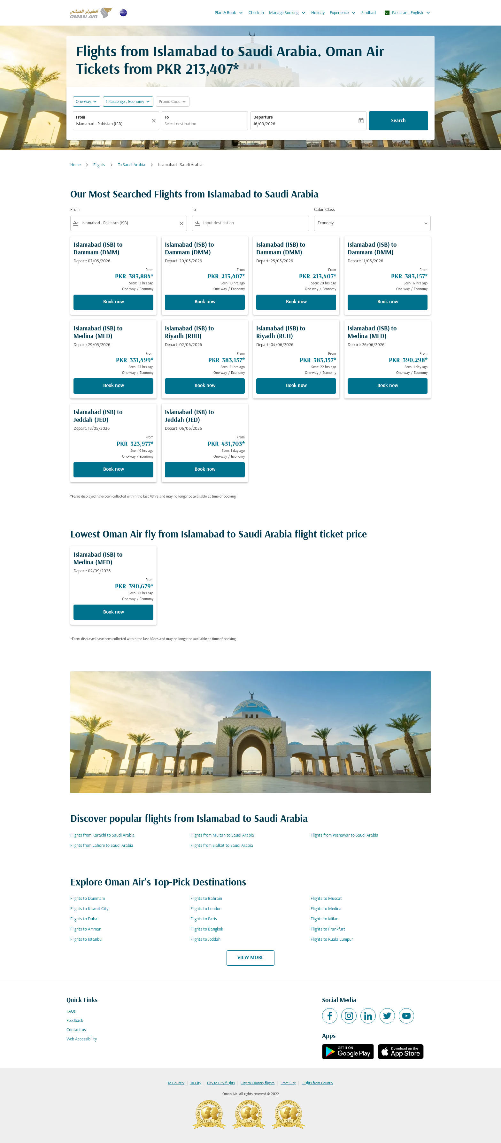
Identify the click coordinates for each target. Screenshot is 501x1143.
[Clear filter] (181, 223)
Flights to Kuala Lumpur (332, 939)
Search (398, 120)
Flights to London (205, 909)
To (167, 117)
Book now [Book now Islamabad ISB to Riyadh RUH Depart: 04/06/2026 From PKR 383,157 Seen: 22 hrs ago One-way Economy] (296, 385)
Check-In (256, 13)
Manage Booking (289, 12)
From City (288, 1083)
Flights (99, 165)
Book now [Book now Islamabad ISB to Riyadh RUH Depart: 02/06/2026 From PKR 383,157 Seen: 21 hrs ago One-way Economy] (205, 385)
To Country (176, 1083)
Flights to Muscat (326, 898)
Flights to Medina (326, 909)
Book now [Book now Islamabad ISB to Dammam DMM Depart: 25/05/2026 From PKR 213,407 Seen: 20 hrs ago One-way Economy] (296, 302)
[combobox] (113, 124)
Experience (344, 12)
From (80, 117)
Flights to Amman (85, 929)
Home (75, 165)
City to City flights (221, 1083)
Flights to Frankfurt (328, 929)
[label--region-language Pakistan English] (407, 12)
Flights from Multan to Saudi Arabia (222, 835)
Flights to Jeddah (205, 939)
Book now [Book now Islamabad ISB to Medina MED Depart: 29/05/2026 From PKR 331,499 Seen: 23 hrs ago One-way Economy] (113, 385)
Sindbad (368, 13)
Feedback (74, 1020)
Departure (263, 117)
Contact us (76, 1030)
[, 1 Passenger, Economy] (125, 101)
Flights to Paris (203, 919)
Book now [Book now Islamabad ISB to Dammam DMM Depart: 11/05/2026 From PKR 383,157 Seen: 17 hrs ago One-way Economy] (387, 302)
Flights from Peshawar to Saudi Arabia (344, 835)
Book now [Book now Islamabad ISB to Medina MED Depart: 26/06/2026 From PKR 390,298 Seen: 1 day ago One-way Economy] (387, 385)
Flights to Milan (324, 919)
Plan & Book (230, 12)
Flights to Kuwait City (89, 909)
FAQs (71, 1011)
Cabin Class (324, 209)
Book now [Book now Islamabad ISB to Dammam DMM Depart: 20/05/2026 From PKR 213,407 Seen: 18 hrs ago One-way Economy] (205, 302)
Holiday (318, 13)
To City (195, 1083)
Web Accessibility (81, 1039)
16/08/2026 (264, 124)
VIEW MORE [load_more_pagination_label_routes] (250, 957)
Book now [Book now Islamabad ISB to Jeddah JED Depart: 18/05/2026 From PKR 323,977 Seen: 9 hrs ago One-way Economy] (113, 469)
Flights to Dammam (87, 898)
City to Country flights (257, 1083)
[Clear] (154, 121)
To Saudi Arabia (131, 165)
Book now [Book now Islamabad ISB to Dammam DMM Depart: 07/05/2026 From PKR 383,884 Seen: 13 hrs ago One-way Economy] (113, 302)
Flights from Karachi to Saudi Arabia (102, 835)
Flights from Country (317, 1083)
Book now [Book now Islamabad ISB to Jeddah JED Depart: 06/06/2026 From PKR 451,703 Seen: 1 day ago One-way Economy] (205, 469)
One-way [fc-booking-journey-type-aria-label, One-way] (83, 101)
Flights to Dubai (84, 919)
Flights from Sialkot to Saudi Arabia (221, 845)
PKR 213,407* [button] (197, 70)
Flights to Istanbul (86, 939)
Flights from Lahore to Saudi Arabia (101, 845)
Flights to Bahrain (206, 898)
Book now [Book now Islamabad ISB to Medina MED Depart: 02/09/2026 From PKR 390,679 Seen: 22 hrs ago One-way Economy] (113, 612)
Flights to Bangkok (206, 929)
